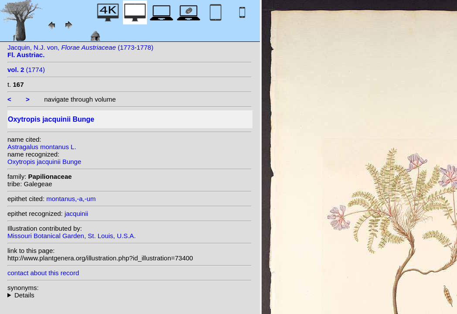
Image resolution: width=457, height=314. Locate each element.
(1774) (26, 69)
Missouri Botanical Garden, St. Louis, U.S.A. (71, 235)
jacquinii (76, 213)
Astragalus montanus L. (41, 146)
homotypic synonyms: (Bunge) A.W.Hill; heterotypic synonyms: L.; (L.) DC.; (129, 295)
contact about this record (43, 272)
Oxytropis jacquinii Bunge (44, 161)
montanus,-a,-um (70, 198)
